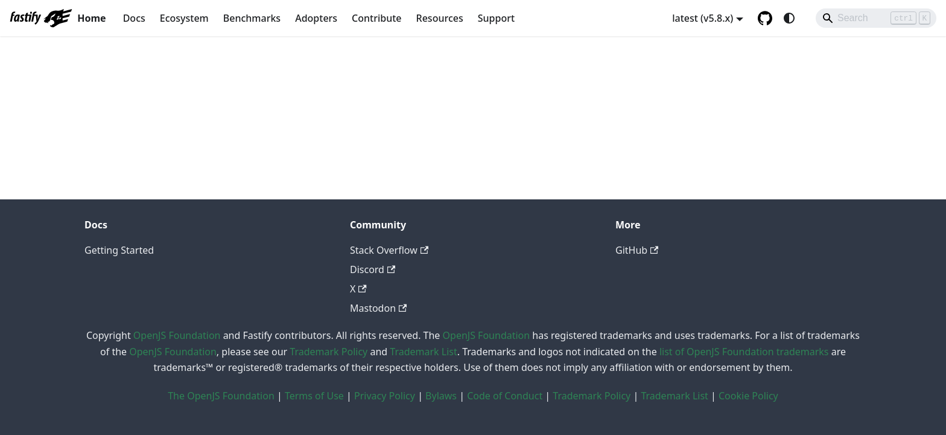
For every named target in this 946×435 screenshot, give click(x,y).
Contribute (376, 18)
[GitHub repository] (765, 18)
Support (496, 18)
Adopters (316, 18)
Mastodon (378, 308)
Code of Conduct (504, 395)
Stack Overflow (389, 250)
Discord (372, 269)
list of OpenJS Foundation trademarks (744, 351)
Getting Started (119, 250)
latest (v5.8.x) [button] (702, 18)
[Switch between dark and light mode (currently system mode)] (789, 18)
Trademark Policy (328, 351)
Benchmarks (252, 18)
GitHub (636, 250)
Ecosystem (184, 18)
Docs (134, 18)
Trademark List (423, 351)
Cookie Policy (748, 395)
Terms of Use (314, 395)
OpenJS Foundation (177, 335)
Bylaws (441, 395)
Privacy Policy (384, 395)
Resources (439, 18)
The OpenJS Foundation (221, 395)
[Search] (876, 18)
